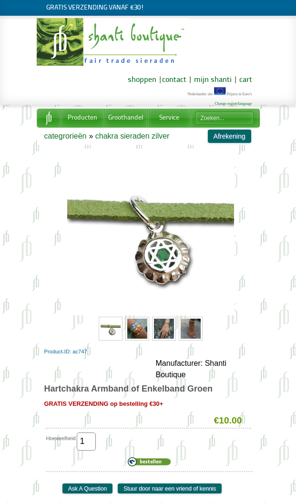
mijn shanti (212, 80)
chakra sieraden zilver (132, 136)
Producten (82, 117)
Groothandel (125, 117)
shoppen (142, 80)
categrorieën (65, 136)
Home (49, 118)
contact (174, 80)
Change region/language (233, 103)
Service (169, 117)
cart (245, 80)
